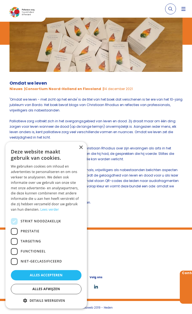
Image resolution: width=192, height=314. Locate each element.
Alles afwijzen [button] (46, 289)
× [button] (81, 148)
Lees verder (49, 209)
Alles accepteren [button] (46, 275)
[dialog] (46, 225)
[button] (46, 300)
